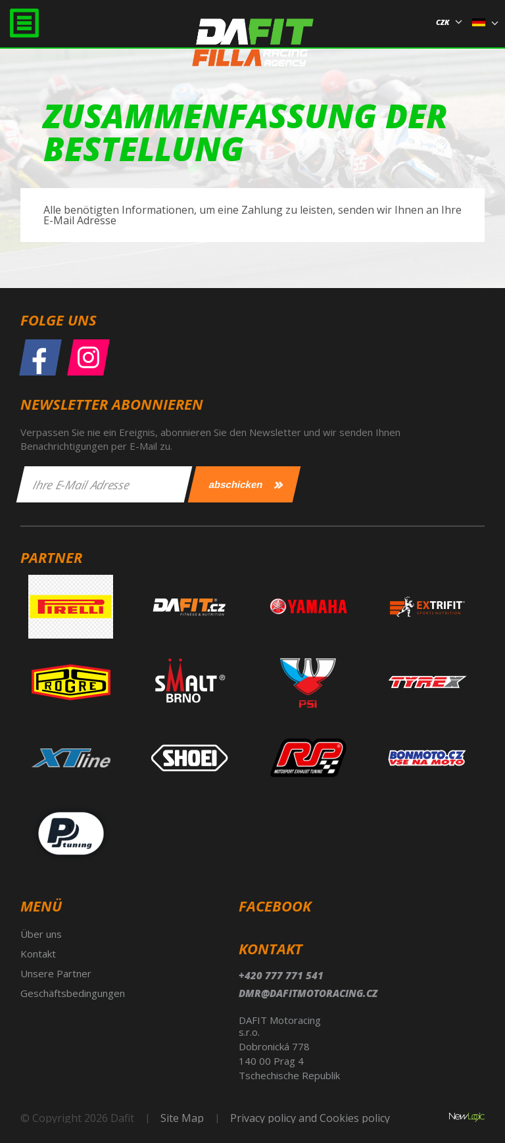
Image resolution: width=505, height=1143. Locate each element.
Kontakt (38, 954)
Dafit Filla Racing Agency (253, 48)
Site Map (182, 1118)
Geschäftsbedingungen (72, 993)
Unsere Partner (55, 973)
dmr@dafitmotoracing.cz (308, 993)
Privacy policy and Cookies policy (310, 1118)
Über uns (41, 934)
